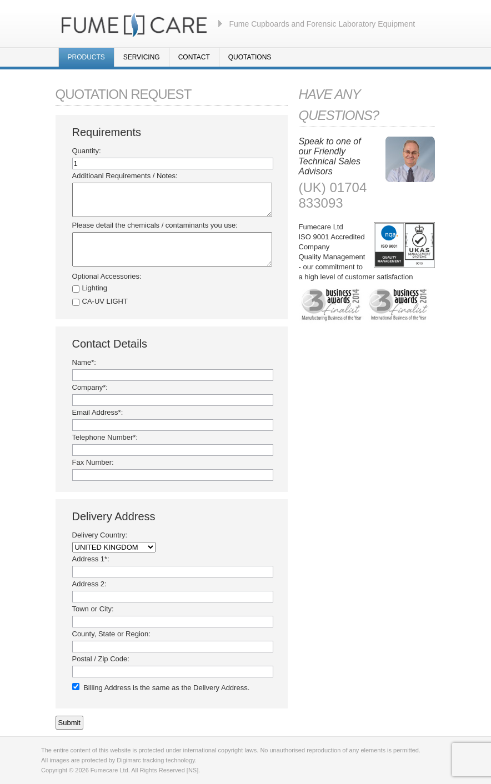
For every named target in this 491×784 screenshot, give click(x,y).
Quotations (250, 57)
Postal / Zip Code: (100, 659)
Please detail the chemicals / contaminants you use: (155, 225)
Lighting (95, 288)
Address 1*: (90, 559)
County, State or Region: (111, 634)
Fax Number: (93, 462)
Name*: (84, 362)
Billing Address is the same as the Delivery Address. (166, 688)
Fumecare (134, 24)
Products (86, 57)
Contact (194, 57)
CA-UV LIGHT (105, 301)
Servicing (141, 57)
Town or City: (93, 609)
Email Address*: (97, 412)
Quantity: (86, 151)
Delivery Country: (100, 535)
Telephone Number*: (105, 437)
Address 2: (89, 584)
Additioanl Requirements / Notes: (125, 176)
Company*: (90, 387)
